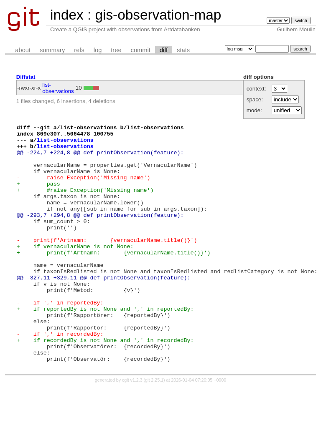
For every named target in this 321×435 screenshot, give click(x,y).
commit (140, 50)
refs (79, 50)
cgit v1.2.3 (132, 427)
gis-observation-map (158, 15)
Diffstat (26, 77)
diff (164, 50)
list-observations (58, 88)
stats (183, 50)
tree (116, 50)
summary (52, 50)
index (67, 15)
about (23, 50)
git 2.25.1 (154, 427)
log (98, 50)
